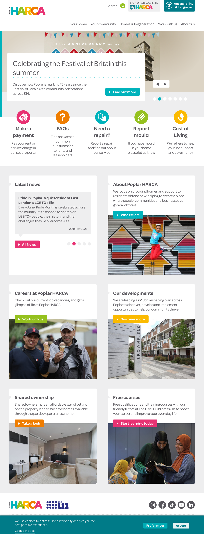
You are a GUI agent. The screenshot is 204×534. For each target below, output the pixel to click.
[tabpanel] (102, 74)
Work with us (167, 26)
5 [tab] (175, 99)
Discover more (132, 319)
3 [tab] (165, 99)
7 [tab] (185, 99)
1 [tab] (154, 99)
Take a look (31, 423)
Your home (78, 26)
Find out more (124, 91)
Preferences (155, 526)
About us (188, 26)
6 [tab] (180, 99)
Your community (103, 26)
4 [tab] (170, 99)
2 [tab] (159, 99)
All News (29, 244)
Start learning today (137, 423)
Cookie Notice (25, 531)
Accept (181, 526)
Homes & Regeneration (137, 26)
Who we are (130, 214)
